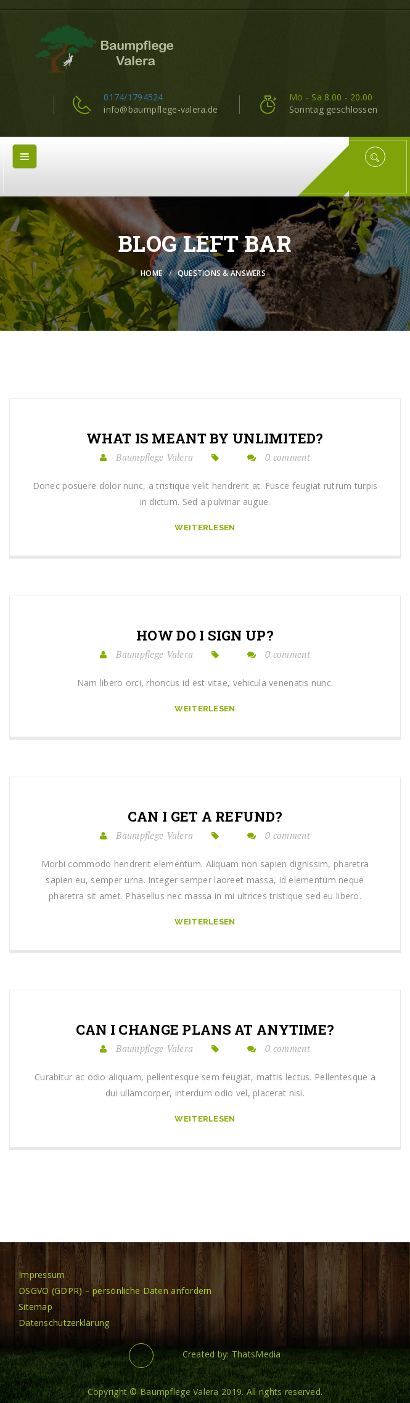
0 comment (287, 457)
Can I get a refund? (205, 816)
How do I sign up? (205, 635)
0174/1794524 (133, 97)
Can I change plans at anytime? (205, 1029)
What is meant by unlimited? (205, 438)
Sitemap (35, 1306)
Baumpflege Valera (154, 457)
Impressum (41, 1274)
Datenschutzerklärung (64, 1322)
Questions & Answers (222, 273)
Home (151, 273)
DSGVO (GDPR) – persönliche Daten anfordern (115, 1290)
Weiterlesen (204, 527)
